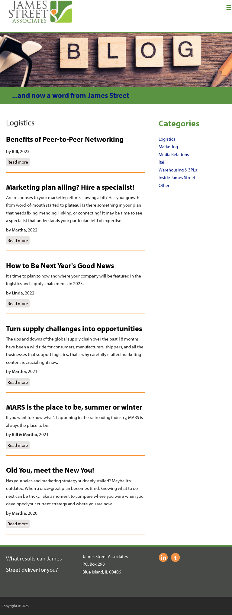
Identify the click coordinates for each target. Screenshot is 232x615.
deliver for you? (39, 569)
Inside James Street (177, 177)
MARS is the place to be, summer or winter (74, 406)
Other (164, 185)
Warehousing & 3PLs (178, 170)
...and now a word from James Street (70, 95)
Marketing (168, 146)
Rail (162, 162)
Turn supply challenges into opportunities (74, 328)
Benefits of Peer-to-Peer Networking (65, 139)
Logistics (167, 139)
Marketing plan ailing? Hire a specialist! (70, 186)
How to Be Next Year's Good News (60, 265)
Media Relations (174, 154)
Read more (19, 161)
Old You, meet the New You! (50, 469)
